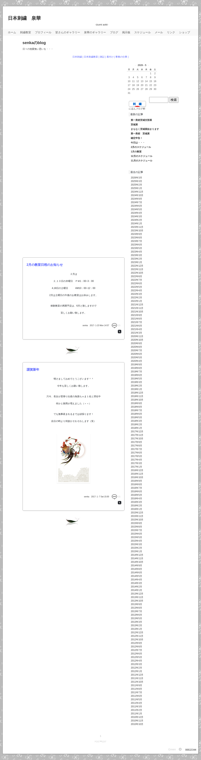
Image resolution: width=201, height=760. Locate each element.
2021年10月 (137, 311)
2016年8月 (136, 484)
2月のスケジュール (141, 147)
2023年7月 (136, 241)
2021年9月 (136, 315)
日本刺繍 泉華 (24, 18)
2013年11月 (137, 597)
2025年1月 (136, 188)
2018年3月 (136, 421)
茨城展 (134, 124)
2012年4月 (136, 660)
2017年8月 (136, 445)
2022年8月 (136, 276)
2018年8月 (136, 406)
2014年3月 (136, 583)
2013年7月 (136, 611)
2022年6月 (136, 283)
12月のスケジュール (141, 156)
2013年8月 (136, 607)
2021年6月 (136, 325)
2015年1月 (136, 551)
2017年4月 (136, 459)
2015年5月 (136, 537)
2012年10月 (137, 639)
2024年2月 (136, 220)
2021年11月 (137, 308)
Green (172, 749)
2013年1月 (136, 629)
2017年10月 (137, 438)
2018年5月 (136, 417)
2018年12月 (137, 392)
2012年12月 (137, 632)
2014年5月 (136, 576)
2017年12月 (137, 431)
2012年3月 (136, 664)
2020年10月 (137, 339)
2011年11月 (137, 678)
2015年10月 (137, 519)
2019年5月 (136, 378)
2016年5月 (136, 495)
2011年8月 (136, 689)
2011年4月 (136, 703)
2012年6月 (136, 653)
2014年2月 (136, 586)
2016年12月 (137, 470)
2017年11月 (137, 435)
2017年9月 (136, 442)
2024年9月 (136, 198)
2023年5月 (136, 248)
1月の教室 (136, 151)
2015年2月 (136, 547)
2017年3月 (136, 463)
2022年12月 (137, 265)
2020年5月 (136, 357)
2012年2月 (136, 667)
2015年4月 (136, 540)
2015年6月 (136, 533)
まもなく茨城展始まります (145, 129)
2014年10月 (137, 562)
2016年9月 (136, 481)
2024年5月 (136, 209)
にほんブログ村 (137, 108)
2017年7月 (136, 449)
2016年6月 (136, 491)
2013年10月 (137, 600)
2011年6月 (136, 696)
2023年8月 (136, 237)
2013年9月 (136, 604)
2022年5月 (136, 287)
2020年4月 (136, 361)
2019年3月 (136, 382)
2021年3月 (136, 332)
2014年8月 (136, 569)
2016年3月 (136, 502)
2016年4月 (136, 498)
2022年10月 (137, 272)
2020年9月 (136, 343)
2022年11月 (137, 269)
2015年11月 (137, 516)
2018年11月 (137, 396)
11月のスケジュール (141, 160)
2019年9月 (136, 364)
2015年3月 (136, 544)
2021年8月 (136, 318)
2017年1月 (136, 466)
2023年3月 (136, 255)
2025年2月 (136, 184)
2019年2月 (136, 385)
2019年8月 (136, 368)
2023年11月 (137, 227)
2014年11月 (137, 558)
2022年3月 (136, 294)
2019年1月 (136, 389)
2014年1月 (136, 590)
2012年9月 (136, 643)
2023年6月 (136, 244)
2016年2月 (136, 505)
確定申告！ (137, 138)
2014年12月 (137, 555)
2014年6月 (136, 572)
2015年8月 (136, 526)
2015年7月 (136, 530)
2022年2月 (136, 297)
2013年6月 (136, 614)
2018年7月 (136, 410)
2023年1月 (136, 262)
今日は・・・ (138, 142)
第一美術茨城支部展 (141, 120)
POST (97, 742)
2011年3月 (136, 706)
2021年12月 (137, 304)
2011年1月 (136, 713)
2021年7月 (136, 322)
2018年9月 (136, 403)
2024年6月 (136, 205)
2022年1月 (136, 301)
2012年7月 (136, 650)
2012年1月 (136, 671)
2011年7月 (136, 692)
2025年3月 (136, 181)
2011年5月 (136, 699)
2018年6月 (136, 414)
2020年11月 (137, 336)
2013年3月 (136, 622)
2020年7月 (136, 350)
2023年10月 (137, 230)
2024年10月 (137, 195)
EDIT (104, 742)
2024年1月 (136, 223)
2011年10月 (137, 681)
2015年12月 (137, 512)
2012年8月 (136, 646)
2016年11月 (137, 473)
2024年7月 (136, 202)
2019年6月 (136, 375)
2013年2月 (136, 625)
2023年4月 (136, 251)
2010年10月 (137, 724)
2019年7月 (136, 371)
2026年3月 (136, 177)
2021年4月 (136, 329)
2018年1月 (136, 428)
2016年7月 (136, 488)
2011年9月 (136, 685)
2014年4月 (136, 579)
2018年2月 (136, 424)
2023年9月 (136, 234)
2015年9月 (136, 523)
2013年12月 (137, 593)
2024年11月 (137, 191)
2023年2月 (136, 258)
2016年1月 (136, 509)
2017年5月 (136, 456)
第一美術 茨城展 (140, 133)
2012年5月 (136, 657)
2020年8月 (136, 347)
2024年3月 (136, 216)
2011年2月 (136, 710)
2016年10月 (137, 477)
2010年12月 (137, 717)
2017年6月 (136, 452)
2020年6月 (136, 354)
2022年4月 (136, 290)
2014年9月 (136, 565)
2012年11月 (137, 636)
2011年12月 (137, 674)
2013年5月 (136, 618)
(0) (115, 325)
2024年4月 (136, 213)
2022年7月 (136, 280)
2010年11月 (137, 720)
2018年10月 (137, 399)
